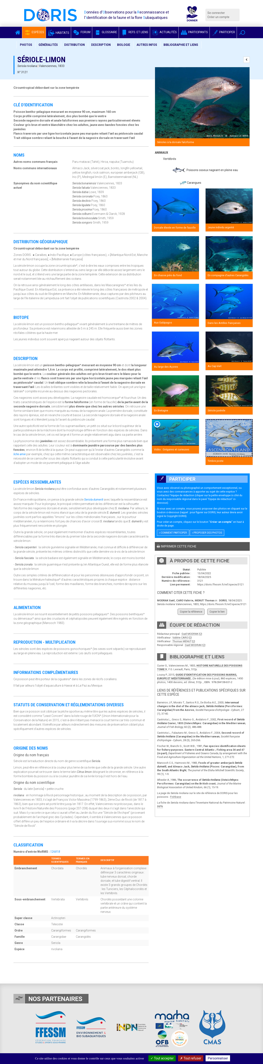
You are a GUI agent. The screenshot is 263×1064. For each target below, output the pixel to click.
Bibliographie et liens (181, 44)
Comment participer (173, 532)
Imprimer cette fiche (176, 546)
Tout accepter (162, 1058)
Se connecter (216, 13)
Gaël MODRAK (190, 633)
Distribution (74, 44)
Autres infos (147, 44)
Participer (223, 32)
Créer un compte (218, 17)
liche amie (19, 454)
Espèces (34, 32)
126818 (55, 851)
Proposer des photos (207, 532)
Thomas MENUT (181, 641)
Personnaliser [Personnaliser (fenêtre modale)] (218, 1058)
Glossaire (105, 32)
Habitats (58, 32)
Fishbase (175, 796)
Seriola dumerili (93, 499)
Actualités (164, 32)
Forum (81, 32)
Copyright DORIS (176, 516)
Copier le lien (217, 611)
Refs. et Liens (134, 32)
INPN (160, 806)
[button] (242, 32)
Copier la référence (191, 611)
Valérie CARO (180, 637)
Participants (194, 32)
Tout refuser (190, 1058)
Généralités (48, 44)
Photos (26, 44)
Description (101, 44)
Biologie (123, 44)
